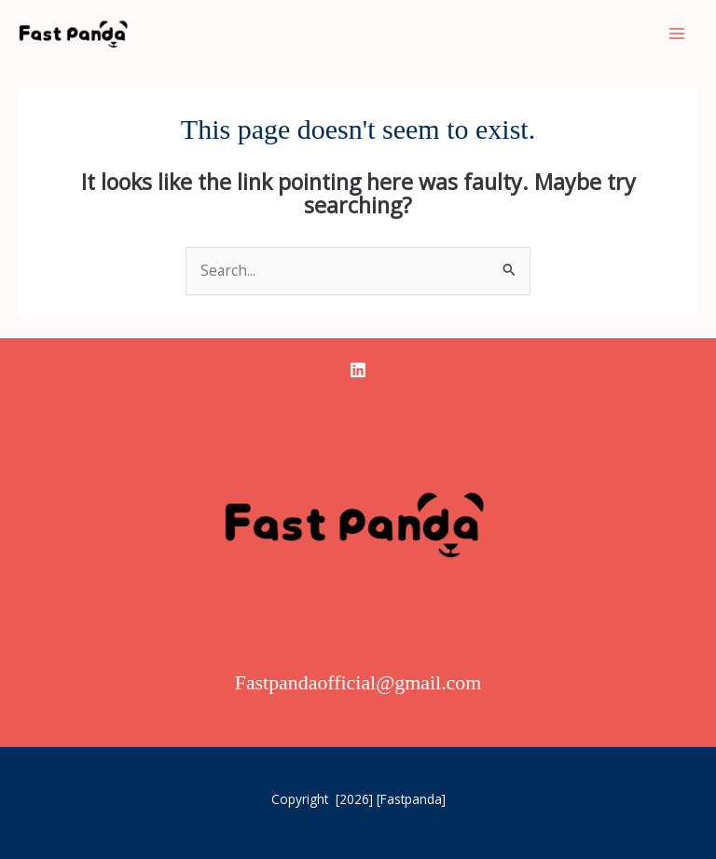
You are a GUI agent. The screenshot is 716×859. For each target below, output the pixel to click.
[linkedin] (358, 369)
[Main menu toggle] (677, 33)
